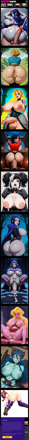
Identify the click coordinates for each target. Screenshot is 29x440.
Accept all (7, 437)
